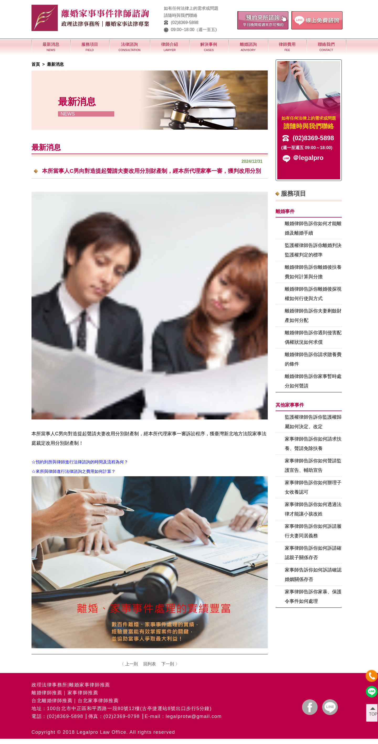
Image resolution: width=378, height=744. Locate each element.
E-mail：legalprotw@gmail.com (183, 716)
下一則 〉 (170, 664)
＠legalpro (308, 157)
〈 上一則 (129, 664)
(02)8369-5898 (181, 22)
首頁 (36, 64)
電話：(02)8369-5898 (57, 716)
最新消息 (55, 64)
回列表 (149, 664)
